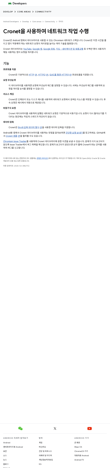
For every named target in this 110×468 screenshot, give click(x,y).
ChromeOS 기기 (81, 451)
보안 (5, 451)
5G (40, 464)
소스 (5, 455)
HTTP (31, 74)
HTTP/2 (41, 74)
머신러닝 (42, 447)
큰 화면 (77, 442)
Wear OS (78, 447)
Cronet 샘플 (11, 136)
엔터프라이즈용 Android (13, 447)
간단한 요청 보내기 (74, 133)
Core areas (24, 11)
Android (6, 442)
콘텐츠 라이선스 (42, 158)
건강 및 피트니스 (45, 451)
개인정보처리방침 (46, 460)
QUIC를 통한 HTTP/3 (59, 74)
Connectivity (43, 11)
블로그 (5, 464)
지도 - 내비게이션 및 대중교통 (69, 49)
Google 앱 (37, 49)
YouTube (27, 49)
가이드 (60, 21)
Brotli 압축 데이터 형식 (28, 127)
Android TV (79, 460)
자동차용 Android (81, 455)
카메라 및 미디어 (45, 455)
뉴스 (5, 460)
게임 (40, 442)
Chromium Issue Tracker (14, 141)
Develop (8, 11)
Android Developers (11, 21)
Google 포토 (49, 49)
